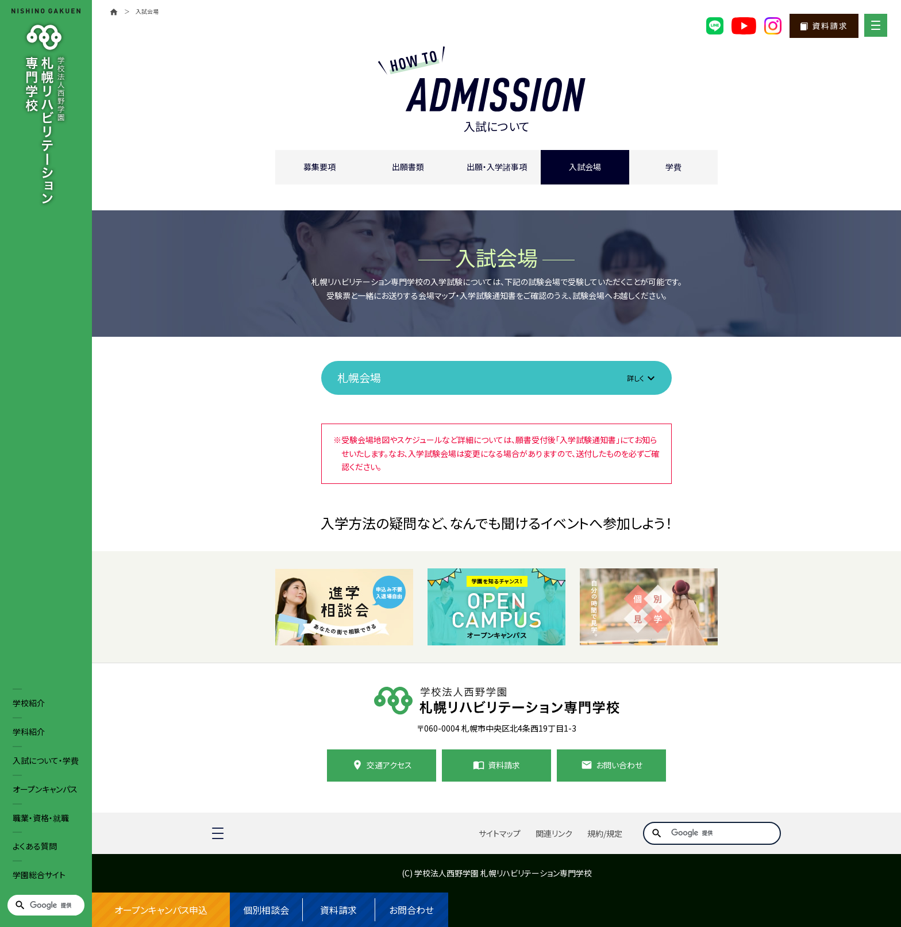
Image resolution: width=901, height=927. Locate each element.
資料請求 (338, 910)
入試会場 (585, 166)
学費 (673, 166)
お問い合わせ (619, 765)
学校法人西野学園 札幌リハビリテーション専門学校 (503, 873)
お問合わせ (411, 910)
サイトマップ (500, 833)
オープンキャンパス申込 (160, 910)
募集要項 (319, 166)
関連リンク (554, 833)
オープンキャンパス (45, 789)
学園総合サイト (39, 874)
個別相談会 (266, 910)
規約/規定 (604, 833)
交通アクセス (389, 765)
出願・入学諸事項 (497, 166)
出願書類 (408, 166)
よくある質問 (35, 846)
